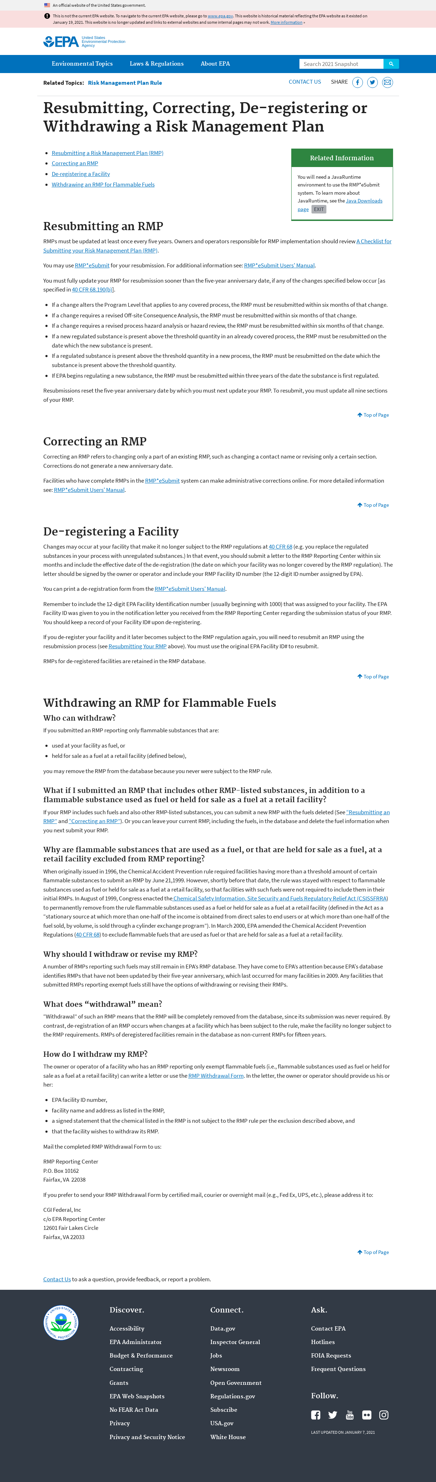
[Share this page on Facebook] (357, 82)
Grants (119, 1383)
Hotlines (323, 1342)
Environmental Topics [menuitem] (82, 64)
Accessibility (127, 1329)
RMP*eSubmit (92, 265)
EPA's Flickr (366, 1415)
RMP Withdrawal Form (216, 1075)
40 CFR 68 (280, 546)
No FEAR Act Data (134, 1410)
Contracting (126, 1369)
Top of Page (376, 414)
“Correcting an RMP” (94, 821)
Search (391, 64)
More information (287, 22)
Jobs (216, 1356)
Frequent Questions (338, 1369)
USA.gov (221, 1424)
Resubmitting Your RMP (138, 646)
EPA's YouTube (349, 1415)
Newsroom (225, 1369)
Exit (319, 209)
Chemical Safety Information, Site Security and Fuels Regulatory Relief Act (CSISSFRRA (279, 898)
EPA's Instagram (383, 1415)
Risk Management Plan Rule (125, 83)
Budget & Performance (141, 1356)
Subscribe (223, 1410)
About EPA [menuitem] (215, 64)
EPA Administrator (136, 1342)
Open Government (236, 1383)
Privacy (120, 1424)
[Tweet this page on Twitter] (372, 82)
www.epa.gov (220, 15)
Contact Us (305, 81)
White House (228, 1437)
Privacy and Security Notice (147, 1437)
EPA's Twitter (332, 1415)
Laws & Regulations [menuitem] (157, 64)
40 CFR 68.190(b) (92, 289)
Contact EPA (328, 1329)
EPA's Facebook (315, 1415)
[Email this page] (387, 82)
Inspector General (235, 1342)
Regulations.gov (232, 1397)
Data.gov (222, 1329)
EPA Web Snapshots (137, 1397)
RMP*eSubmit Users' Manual (279, 265)
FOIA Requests (331, 1356)
